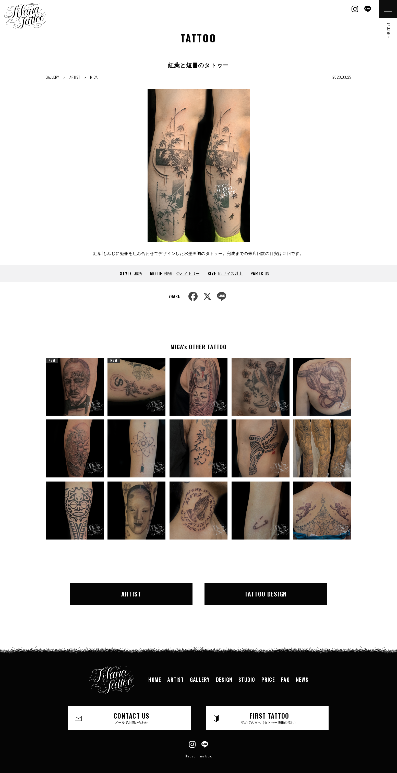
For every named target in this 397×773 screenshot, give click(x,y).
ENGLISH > (389, 30)
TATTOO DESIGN (266, 593)
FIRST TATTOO (269, 717)
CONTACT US (131, 717)
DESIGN (224, 679)
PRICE (268, 679)
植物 (168, 273)
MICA (94, 77)
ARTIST (74, 77)
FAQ (285, 679)
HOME (154, 679)
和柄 (138, 273)
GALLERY (52, 77)
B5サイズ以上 (230, 273)
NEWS (302, 679)
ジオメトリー (188, 273)
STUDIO (246, 679)
